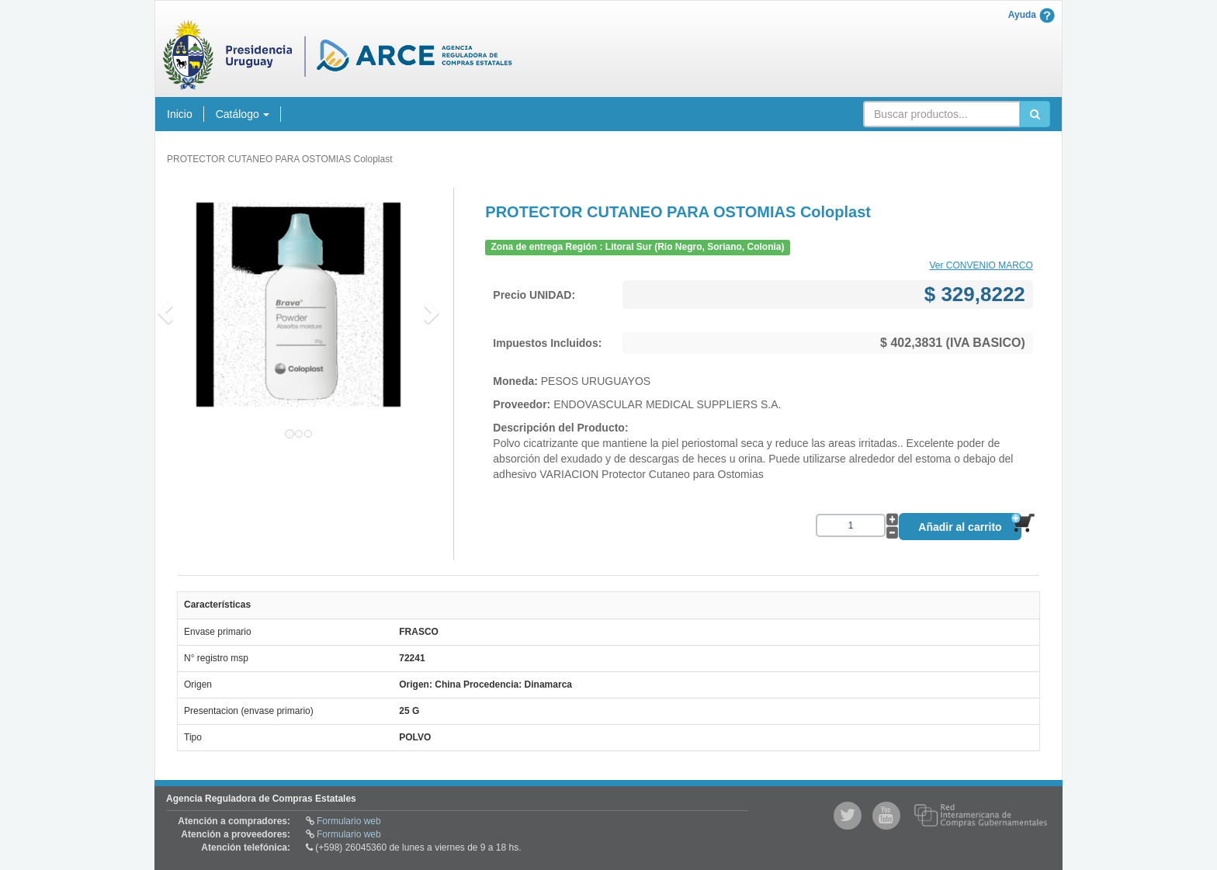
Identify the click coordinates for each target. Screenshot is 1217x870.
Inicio (179, 114)
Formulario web (349, 821)
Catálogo (242, 114)
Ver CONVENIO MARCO (980, 265)
